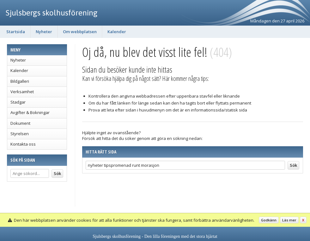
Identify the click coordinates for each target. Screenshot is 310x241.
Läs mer (289, 220)
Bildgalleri (19, 81)
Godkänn (269, 220)
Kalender (116, 31)
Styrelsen (19, 133)
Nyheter (44, 31)
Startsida (15, 31)
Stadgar (18, 102)
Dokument (20, 123)
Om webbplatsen (80, 31)
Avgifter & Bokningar (30, 112)
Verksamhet (22, 91)
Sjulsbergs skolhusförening (52, 12)
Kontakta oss (23, 144)
